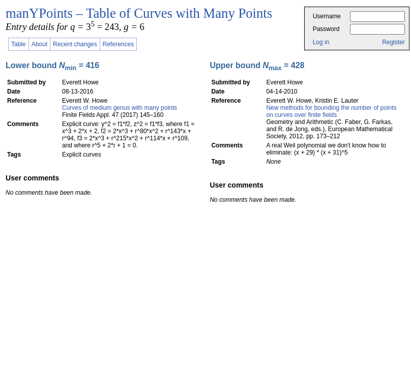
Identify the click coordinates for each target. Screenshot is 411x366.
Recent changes (75, 44)
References (118, 44)
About (39, 44)
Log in (321, 42)
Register (393, 42)
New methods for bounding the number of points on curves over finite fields (331, 111)
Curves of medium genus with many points (119, 107)
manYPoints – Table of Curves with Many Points (139, 13)
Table (18, 44)
